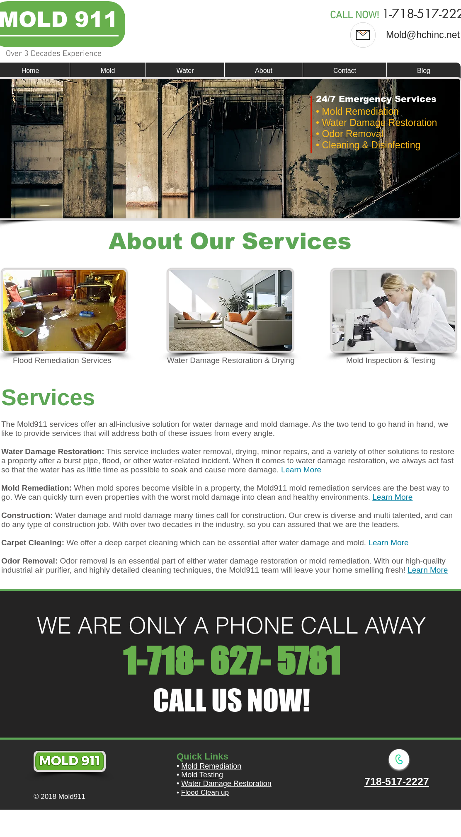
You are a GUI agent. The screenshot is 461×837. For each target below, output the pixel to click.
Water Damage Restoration (226, 783)
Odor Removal (28, 560)
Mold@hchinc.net (423, 34)
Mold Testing (202, 775)
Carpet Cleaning (31, 542)
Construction (25, 515)
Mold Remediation (35, 488)
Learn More (301, 469)
